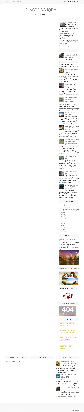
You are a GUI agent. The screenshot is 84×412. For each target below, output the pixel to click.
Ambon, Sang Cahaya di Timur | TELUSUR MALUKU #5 (71, 186)
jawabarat (62, 337)
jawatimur (75, 337)
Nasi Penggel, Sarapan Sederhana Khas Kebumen (71, 70)
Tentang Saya (16, 1)
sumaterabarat (63, 346)
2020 (62, 205)
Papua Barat (72, 332)
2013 (62, 223)
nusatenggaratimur (64, 341)
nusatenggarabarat (64, 339)
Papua (66, 332)
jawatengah (69, 337)
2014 (62, 221)
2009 (62, 231)
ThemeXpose (16, 410)
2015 (62, 219)
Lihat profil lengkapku (65, 46)
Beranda (7, 1)
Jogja (68, 325)
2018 (62, 215)
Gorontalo (62, 325)
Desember (65, 207)
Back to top (75, 410)
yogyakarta (62, 348)
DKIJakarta (71, 323)
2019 (62, 213)
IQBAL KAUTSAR (71, 22)
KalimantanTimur (64, 328)
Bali (67, 323)
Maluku (61, 332)
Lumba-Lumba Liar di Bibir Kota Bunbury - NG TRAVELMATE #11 (69, 376)
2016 (62, 217)
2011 (62, 227)
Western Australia (64, 334)
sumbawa (70, 346)
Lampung (73, 330)
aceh (71, 334)
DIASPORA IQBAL (42, 10)
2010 (62, 229)
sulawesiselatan (73, 341)
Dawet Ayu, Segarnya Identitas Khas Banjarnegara (71, 99)
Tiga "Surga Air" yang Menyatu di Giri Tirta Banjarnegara (71, 55)
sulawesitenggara (64, 344)
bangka (75, 334)
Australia (62, 323)
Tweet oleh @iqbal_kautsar (12, 361)
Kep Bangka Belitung (64, 330)
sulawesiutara (73, 344)
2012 (62, 225)
